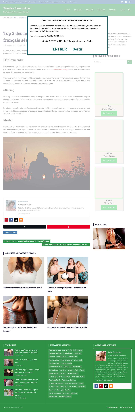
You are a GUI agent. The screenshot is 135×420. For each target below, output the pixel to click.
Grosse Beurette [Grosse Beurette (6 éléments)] (76, 367)
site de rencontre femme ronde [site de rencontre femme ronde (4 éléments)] (59, 393)
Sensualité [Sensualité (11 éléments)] (81, 387)
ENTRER (60, 49)
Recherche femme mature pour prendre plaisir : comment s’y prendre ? (26, 392)
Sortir (77, 49)
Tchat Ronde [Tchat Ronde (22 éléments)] (53, 396)
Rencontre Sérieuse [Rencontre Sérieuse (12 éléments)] (71, 383)
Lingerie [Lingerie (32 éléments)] (70, 370)
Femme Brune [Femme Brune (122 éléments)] (72, 357)
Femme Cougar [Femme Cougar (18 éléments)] (54, 360)
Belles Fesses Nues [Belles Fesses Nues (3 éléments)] (55, 353)
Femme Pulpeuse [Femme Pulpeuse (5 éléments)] (66, 360)
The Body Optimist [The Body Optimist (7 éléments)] (65, 396)
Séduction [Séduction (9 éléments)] (74, 393)
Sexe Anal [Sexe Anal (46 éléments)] (52, 390)
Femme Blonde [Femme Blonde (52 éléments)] (61, 357)
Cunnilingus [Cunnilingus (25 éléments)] (77, 353)
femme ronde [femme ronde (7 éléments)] (78, 360)
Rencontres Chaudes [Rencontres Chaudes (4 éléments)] (69, 380)
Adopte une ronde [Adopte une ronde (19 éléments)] (55, 350)
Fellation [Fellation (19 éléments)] (52, 357)
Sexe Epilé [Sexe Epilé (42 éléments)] (60, 390)
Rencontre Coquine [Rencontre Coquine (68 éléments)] (78, 376)
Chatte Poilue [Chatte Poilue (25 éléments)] (67, 353)
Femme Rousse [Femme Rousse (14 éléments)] (54, 363)
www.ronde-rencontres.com (105, 380)
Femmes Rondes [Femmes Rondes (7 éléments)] (66, 363)
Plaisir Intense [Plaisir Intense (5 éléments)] (53, 373)
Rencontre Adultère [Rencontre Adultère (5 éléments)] (64, 376)
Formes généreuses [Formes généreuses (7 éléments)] (55, 367)
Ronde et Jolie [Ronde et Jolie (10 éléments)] (53, 387)
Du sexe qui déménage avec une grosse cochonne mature (65, 244)
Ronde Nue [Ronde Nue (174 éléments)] (63, 387)
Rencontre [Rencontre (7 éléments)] (52, 376)
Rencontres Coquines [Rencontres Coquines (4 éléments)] (56, 383)
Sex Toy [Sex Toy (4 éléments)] (67, 390)
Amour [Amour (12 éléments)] (64, 350)
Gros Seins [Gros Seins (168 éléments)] (62, 370)
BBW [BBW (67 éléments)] (70, 350)
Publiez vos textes (126, 407)
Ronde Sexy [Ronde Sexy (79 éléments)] (72, 387)
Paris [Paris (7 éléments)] (76, 370)
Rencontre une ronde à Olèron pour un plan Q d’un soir (27, 241)
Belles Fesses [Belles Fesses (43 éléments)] (77, 350)
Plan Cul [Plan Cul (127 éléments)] (62, 373)
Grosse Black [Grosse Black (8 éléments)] (53, 370)
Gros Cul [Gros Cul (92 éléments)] (66, 367)
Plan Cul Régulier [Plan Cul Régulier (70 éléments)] (72, 373)
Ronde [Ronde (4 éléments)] (81, 383)
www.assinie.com (24, 214)
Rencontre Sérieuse (10, 232)
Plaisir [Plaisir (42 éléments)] (82, 370)
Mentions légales (112, 407)
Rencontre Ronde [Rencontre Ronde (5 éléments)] (54, 380)
